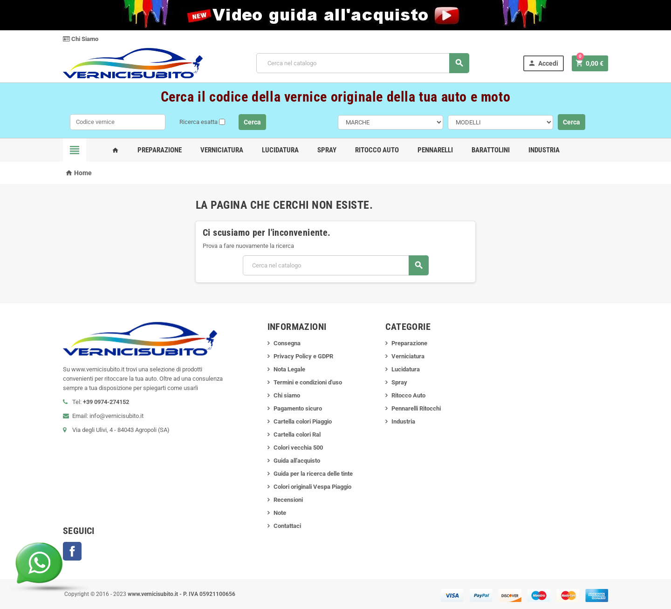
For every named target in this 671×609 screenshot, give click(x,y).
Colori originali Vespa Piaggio (312, 486)
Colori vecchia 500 (298, 447)
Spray (326, 150)
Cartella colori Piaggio (303, 421)
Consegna (287, 343)
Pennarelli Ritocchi (416, 408)
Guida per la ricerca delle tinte (313, 473)
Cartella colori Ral (297, 434)
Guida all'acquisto (297, 460)
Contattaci (287, 525)
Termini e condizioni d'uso (308, 382)
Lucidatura (280, 150)
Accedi (543, 63)
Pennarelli (435, 150)
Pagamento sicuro (298, 408)
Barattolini (491, 150)
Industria (544, 150)
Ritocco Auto (377, 150)
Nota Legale (289, 369)
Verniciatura (221, 150)
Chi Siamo (80, 38)
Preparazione (159, 150)
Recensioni (288, 499)
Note (280, 512)
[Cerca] (362, 63)
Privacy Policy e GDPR (303, 356)
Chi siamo (287, 395)
